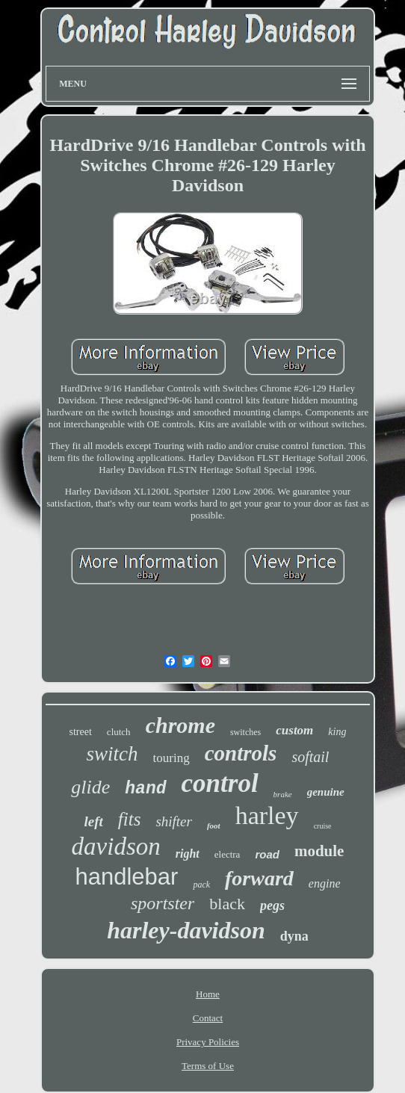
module (319, 851)
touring (171, 758)
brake (282, 794)
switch (112, 754)
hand (145, 789)
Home (208, 994)
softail (310, 757)
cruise (323, 826)
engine (325, 883)
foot (213, 825)
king (337, 731)
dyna (294, 936)
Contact (208, 1018)
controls (241, 753)
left (93, 821)
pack (201, 884)
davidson (116, 846)
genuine (325, 792)
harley (267, 815)
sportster (162, 903)
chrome (180, 725)
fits (129, 819)
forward (259, 878)
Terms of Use (208, 1065)
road (267, 854)
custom (294, 730)
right (188, 853)
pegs (272, 905)
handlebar (126, 877)
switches (245, 732)
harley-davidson (186, 930)
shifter (173, 821)
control (220, 783)
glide (90, 787)
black (227, 903)
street (80, 731)
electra (227, 854)
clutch (119, 731)
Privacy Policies (207, 1041)
